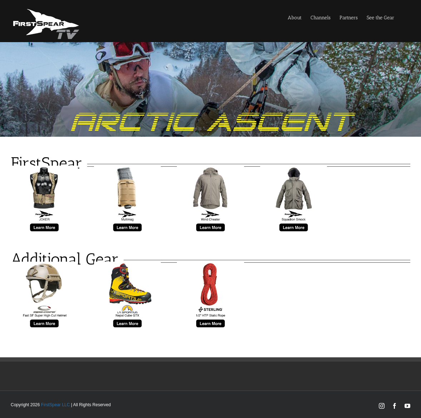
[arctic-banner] (210, 45)
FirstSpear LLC (55, 404)
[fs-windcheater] (210, 169)
